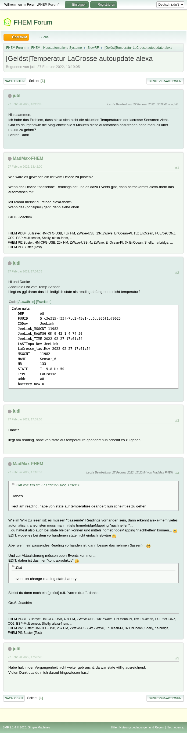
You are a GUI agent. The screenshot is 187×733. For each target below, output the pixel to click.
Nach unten (14, 81)
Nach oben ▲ (175, 727)
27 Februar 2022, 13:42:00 (25, 166)
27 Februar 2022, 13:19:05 (25, 104)
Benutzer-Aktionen (165, 81)
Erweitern (44, 302)
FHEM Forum (33, 22)
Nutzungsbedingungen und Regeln (141, 727)
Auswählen (26, 302)
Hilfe (114, 727)
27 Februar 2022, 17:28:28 (25, 657)
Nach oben (14, 698)
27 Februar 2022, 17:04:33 (25, 271)
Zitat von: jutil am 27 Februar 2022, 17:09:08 (48, 485)
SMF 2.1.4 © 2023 (14, 727)
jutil (16, 95)
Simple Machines (39, 727)
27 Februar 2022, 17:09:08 (25, 419)
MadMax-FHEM (28, 158)
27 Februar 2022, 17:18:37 (25, 472)
